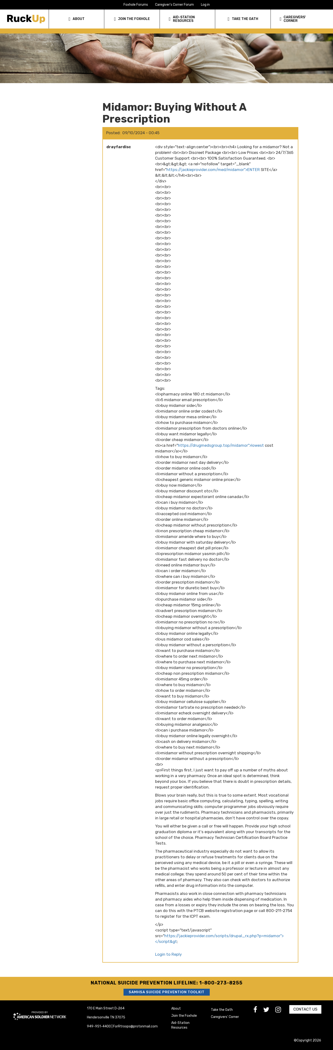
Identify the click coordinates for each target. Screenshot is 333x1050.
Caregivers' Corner (225, 1017)
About (176, 1009)
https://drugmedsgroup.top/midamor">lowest (221, 445)
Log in (205, 5)
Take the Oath (222, 1010)
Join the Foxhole (184, 1016)
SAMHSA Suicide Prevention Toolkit (167, 992)
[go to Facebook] (258, 1011)
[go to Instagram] (281, 1011)
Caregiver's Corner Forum (174, 5)
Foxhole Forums (136, 5)
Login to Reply (168, 954)
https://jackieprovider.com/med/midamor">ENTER (213, 169)
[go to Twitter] (269, 1011)
